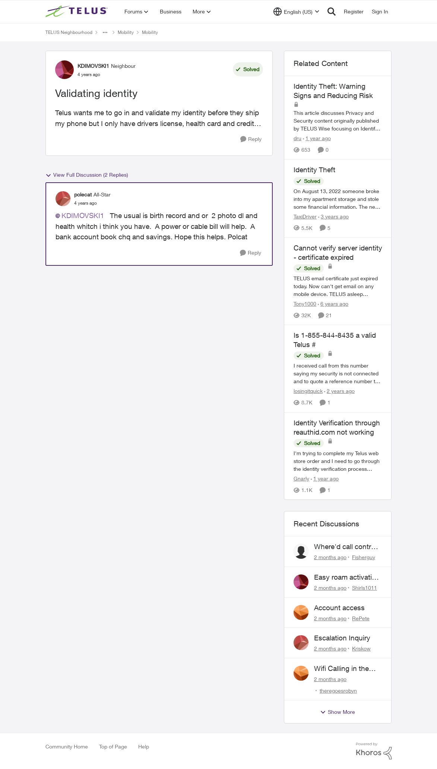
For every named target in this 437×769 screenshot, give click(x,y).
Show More (337, 712)
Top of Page (113, 746)
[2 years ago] (339, 391)
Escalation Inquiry (342, 638)
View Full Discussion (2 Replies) (86, 174)
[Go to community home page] (77, 12)
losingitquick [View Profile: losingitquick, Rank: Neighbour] (308, 391)
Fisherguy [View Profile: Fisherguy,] (363, 557)
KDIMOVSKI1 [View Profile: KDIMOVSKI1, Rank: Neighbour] (93, 66)
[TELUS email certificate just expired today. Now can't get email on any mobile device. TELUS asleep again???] (338, 286)
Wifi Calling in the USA (341, 668)
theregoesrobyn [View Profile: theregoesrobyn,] (338, 690)
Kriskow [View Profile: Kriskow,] (361, 648)
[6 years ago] (333, 304)
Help (143, 746)
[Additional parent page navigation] (105, 32)
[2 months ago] (330, 557)
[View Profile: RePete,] (301, 612)
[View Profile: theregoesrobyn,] (301, 673)
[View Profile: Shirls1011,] (301, 581)
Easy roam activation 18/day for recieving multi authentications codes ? (347, 577)
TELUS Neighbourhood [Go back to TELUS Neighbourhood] (68, 32)
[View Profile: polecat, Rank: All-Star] (63, 198)
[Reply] (251, 139)
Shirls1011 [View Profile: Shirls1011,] (364, 587)
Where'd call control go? (345, 546)
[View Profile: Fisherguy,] (301, 551)
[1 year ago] (317, 138)
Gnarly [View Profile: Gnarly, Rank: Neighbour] (301, 478)
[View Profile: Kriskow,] (301, 642)
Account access (339, 607)
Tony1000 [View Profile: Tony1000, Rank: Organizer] (305, 303)
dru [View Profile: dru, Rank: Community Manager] (297, 138)
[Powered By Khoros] (374, 751)
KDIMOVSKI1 (82, 215)
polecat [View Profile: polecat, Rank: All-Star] (83, 194)
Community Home (66, 746)
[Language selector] (296, 11)
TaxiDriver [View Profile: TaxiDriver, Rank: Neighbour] (305, 216)
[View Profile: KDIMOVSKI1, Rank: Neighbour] (64, 69)
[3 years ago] (333, 216)
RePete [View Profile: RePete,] (361, 618)
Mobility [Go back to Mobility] (126, 32)
